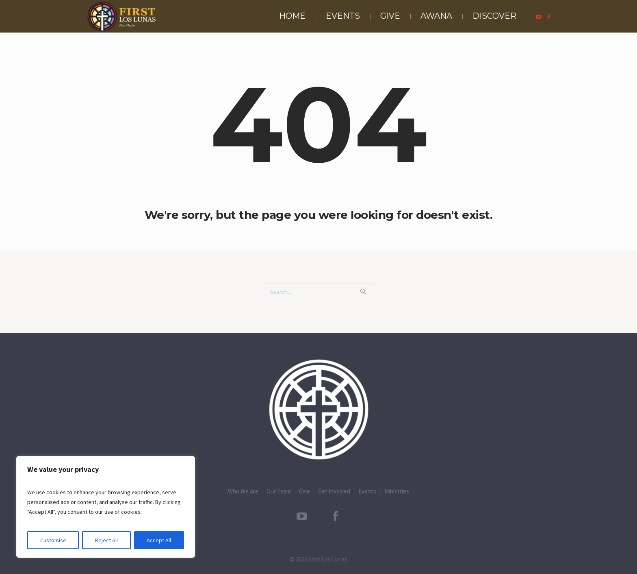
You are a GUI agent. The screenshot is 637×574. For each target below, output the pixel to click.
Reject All (106, 540)
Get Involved (334, 491)
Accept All (159, 540)
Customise (53, 540)
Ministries (396, 491)
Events (367, 491)
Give (304, 491)
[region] (105, 507)
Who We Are (243, 491)
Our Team (278, 491)
